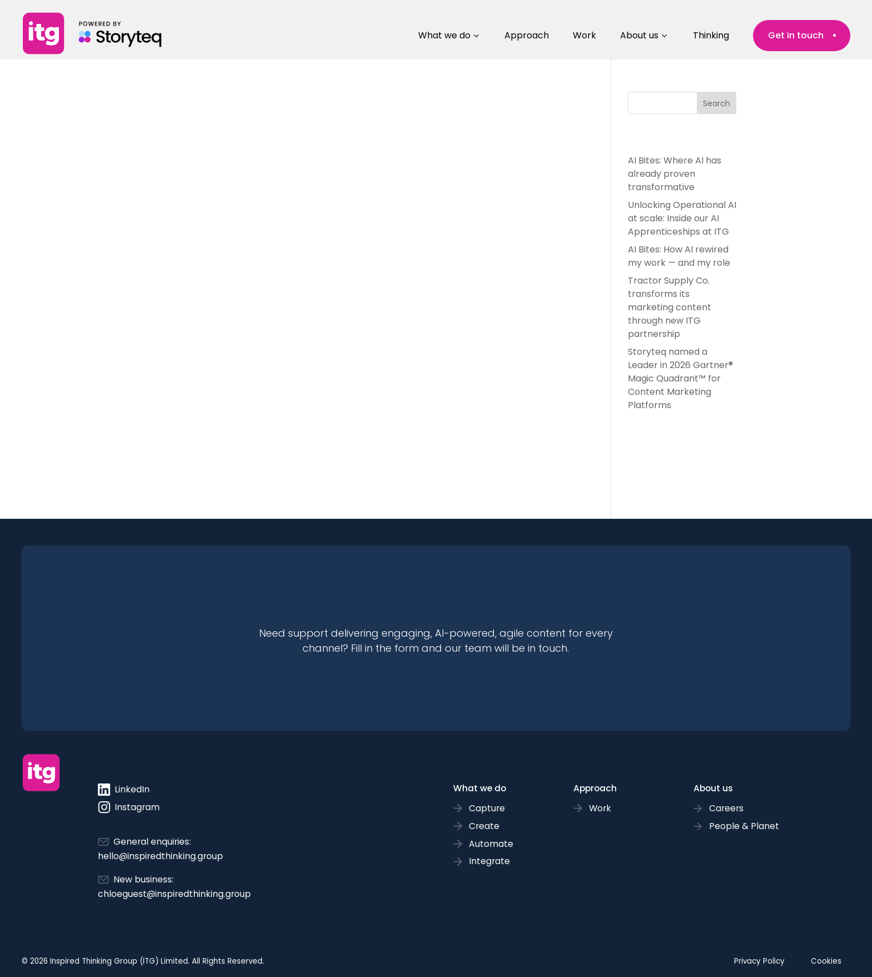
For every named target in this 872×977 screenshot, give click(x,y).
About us (639, 35)
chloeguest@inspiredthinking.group (174, 894)
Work (584, 35)
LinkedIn (124, 789)
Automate (491, 844)
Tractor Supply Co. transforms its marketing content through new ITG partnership (669, 307)
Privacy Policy (759, 961)
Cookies (826, 961)
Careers (726, 808)
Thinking (711, 35)
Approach (526, 35)
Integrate (489, 861)
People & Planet (744, 826)
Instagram (129, 807)
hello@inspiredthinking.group (160, 856)
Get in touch (796, 35)
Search (716, 103)
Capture (487, 808)
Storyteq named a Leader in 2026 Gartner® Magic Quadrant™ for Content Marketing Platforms (680, 378)
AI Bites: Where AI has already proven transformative (674, 174)
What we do (444, 35)
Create (484, 826)
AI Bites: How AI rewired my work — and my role (679, 256)
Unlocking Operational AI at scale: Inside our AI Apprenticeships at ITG (682, 218)
